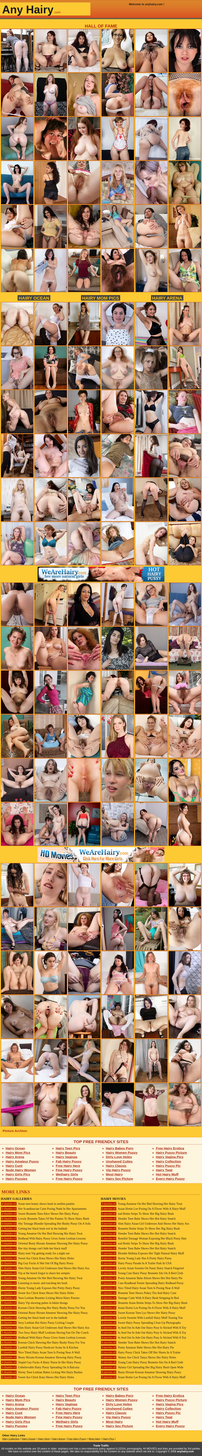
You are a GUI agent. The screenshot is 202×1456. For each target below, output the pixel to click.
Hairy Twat (164, 1170)
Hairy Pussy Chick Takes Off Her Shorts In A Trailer (141, 1352)
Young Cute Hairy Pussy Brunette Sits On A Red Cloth (142, 1273)
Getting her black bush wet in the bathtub (34, 1228)
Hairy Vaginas (67, 1157)
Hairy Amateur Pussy (22, 1161)
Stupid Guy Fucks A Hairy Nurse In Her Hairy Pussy (41, 1362)
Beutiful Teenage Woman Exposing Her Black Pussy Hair (144, 1238)
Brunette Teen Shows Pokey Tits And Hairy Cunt (138, 1293)
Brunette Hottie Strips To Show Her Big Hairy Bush (140, 1228)
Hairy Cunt (14, 1166)
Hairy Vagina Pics (170, 1157)
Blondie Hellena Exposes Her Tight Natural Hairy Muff (142, 1253)
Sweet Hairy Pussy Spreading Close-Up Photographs (141, 1322)
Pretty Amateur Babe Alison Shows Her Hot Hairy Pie (141, 1278)
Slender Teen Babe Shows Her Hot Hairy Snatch (138, 1218)
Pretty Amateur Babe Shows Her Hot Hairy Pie (137, 1347)
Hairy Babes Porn (119, 1148)
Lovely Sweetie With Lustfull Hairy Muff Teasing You (142, 1317)
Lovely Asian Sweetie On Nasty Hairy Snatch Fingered (142, 1268)
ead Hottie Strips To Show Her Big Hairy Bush (137, 1213)
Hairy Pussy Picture (171, 1152)
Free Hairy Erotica (170, 1148)
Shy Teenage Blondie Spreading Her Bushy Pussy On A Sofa (45, 1223)
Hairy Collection (168, 1161)
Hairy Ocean (34, 298)
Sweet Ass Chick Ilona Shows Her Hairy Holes (37, 1258)
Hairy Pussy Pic (168, 1166)
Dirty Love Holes (119, 1157)
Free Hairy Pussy (69, 1178)
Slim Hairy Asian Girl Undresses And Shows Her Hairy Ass (45, 1268)
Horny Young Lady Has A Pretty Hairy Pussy (136, 1258)
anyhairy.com (185, 1451)
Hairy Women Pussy (122, 1152)
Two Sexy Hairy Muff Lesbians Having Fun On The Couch (45, 1332)
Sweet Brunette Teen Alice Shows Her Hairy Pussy (40, 1213)
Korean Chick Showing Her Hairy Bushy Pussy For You (43, 1307)
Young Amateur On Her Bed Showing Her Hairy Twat (42, 1233)
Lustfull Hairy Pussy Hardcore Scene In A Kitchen (39, 1347)
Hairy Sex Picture (119, 1178)
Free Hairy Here (68, 1166)
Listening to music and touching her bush (34, 1283)
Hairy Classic (116, 1166)
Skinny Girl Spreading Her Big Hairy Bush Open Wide (142, 1367)
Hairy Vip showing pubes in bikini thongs (34, 1303)
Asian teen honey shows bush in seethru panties (38, 1203)
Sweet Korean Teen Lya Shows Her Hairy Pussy (138, 1312)
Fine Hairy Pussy (69, 1170)
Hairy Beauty (66, 1152)
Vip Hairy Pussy (118, 1170)
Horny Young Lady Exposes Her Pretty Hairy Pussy (40, 1288)
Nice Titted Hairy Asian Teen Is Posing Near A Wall (40, 1352)
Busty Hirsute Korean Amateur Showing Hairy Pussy (41, 1357)
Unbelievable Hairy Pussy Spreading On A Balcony (40, 1367)
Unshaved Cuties (119, 1161)
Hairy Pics (108, 1438)
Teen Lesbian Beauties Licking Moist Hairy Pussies (40, 1298)
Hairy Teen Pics (68, 1148)
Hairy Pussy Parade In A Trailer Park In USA (136, 1263)
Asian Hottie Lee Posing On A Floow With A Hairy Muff (143, 1208)
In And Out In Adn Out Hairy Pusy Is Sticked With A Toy (143, 1327)
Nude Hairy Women (21, 1170)
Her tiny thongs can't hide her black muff (34, 1248)
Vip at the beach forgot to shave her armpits (35, 1273)
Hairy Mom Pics (100, 298)
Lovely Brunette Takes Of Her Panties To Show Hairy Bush (45, 1218)
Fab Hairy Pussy (69, 1161)
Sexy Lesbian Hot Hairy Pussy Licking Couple (37, 1322)
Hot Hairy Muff (167, 1174)
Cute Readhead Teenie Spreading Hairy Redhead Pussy (142, 1283)
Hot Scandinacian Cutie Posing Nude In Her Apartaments (43, 1208)
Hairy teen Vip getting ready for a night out (35, 1253)
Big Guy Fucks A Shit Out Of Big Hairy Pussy (37, 1263)
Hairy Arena (167, 298)
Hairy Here (44, 1438)
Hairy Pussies (17, 1178)
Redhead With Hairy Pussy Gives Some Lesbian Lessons (43, 1238)
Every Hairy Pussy (170, 1178)
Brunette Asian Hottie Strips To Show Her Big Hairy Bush (144, 1303)
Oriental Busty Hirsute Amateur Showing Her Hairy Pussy (44, 1243)
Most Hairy (114, 1174)
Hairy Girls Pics (18, 1174)
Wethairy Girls (67, 1174)
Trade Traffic (101, 1445)
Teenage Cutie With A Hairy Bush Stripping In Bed (140, 1298)
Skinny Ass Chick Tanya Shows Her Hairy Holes (138, 1357)
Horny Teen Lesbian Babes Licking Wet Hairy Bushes (42, 1372)
